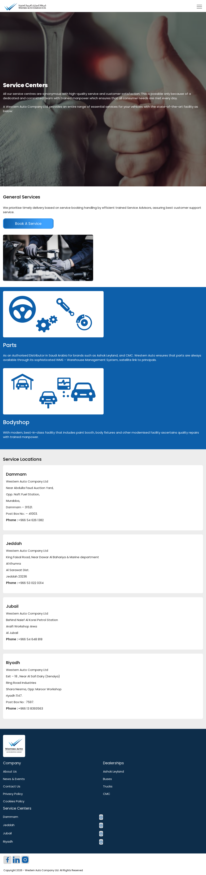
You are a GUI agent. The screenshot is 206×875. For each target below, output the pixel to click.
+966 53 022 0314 (31, 583)
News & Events (14, 779)
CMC (106, 794)
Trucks (107, 786)
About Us (10, 771)
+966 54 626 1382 (31, 520)
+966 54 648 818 (30, 639)
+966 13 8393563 (30, 708)
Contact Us (11, 786)
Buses (107, 779)
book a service (28, 223)
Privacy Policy (13, 794)
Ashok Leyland (113, 771)
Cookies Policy (13, 801)
